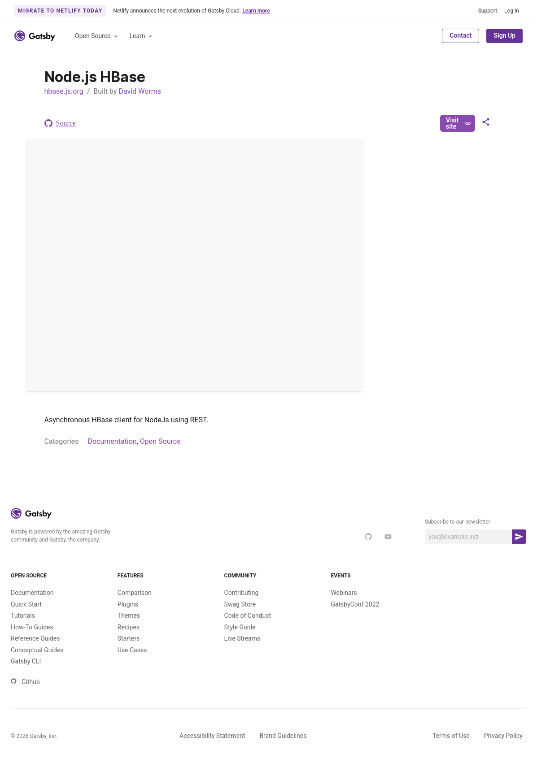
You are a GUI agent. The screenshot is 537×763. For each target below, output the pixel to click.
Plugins (128, 604)
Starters (129, 638)
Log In (511, 11)
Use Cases (132, 650)
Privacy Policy (503, 735)
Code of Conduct (247, 615)
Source (60, 123)
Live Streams (242, 638)
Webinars (344, 592)
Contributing (241, 592)
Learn (141, 36)
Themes (129, 615)
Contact (461, 35)
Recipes (129, 627)
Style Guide (240, 627)
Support (487, 11)
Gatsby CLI (26, 661)
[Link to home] (34, 35)
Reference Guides (35, 638)
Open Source (97, 36)
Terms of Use (451, 735)
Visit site (458, 123)
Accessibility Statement (212, 735)
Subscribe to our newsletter (457, 522)
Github (25, 681)
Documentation (112, 441)
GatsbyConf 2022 (355, 604)
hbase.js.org (63, 91)
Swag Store (240, 604)
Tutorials (23, 615)
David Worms (139, 91)
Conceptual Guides (37, 650)
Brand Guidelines (282, 735)
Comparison (135, 592)
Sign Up (504, 35)
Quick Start (26, 604)
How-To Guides (32, 627)
